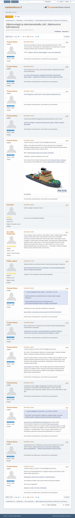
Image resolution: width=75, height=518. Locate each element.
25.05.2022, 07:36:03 (29, 441)
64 (36, 36)
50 (32, 36)
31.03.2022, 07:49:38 (29, 140)
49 (30, 36)
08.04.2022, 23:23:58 (29, 231)
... (22, 36)
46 (23, 36)
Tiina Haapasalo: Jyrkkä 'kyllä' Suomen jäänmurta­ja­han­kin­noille (42, 94)
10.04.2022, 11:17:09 (29, 261)
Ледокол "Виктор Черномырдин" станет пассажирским (44, 52)
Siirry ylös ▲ (68, 516)
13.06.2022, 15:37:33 (29, 466)
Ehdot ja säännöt (60, 516)
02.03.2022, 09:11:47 (29, 66)
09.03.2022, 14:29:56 (29, 91)
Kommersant (27, 366)
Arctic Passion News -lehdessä (57, 160)
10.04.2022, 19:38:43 (29, 288)
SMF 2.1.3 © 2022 (8, 516)
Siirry (43, 505)
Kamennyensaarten (53, 424)
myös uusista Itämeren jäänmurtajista (54, 162)
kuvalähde (27, 194)
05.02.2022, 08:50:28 (29, 41)
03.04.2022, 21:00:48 (29, 204)
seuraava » (65, 31)
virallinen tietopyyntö (40, 386)
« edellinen (57, 31)
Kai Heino (10, 205)
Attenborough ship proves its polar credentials (40, 153)
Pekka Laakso (12, 261)
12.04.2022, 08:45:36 (29, 322)
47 (25, 36)
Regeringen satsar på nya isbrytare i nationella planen (39, 477)
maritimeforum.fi (13, 7)
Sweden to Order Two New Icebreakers (35, 488)
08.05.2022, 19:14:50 (29, 407)
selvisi (53, 352)
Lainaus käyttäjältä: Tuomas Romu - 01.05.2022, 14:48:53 (42, 411)
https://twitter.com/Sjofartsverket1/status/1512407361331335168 (42, 312)
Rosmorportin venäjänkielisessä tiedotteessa (37, 422)
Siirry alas (9, 36)
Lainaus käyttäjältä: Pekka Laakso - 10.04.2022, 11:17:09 (42, 292)
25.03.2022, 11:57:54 (29, 115)
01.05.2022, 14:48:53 (29, 347)
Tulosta (66, 36)
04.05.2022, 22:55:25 (29, 382)
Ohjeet (54, 516)
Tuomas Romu (12, 42)
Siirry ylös (9, 497)
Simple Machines (17, 516)
